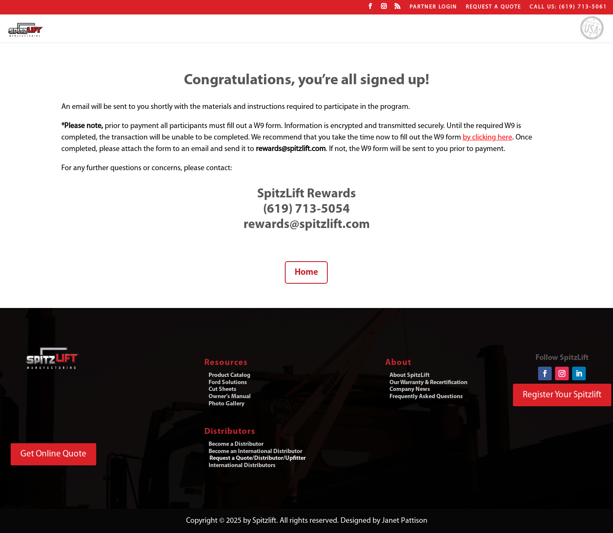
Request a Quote (493, 7)
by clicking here (487, 138)
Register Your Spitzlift (562, 394)
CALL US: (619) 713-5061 (568, 7)
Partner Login (433, 7)
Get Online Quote (53, 454)
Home (306, 272)
